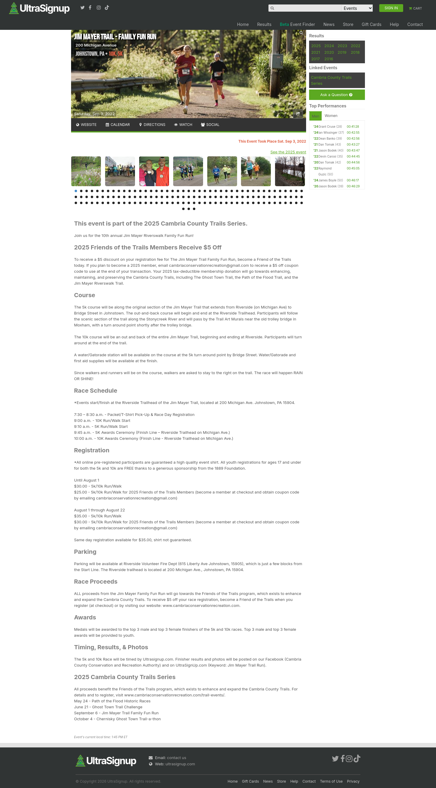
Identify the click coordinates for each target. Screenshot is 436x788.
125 (280, 203)
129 (301, 203)
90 (92, 203)
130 (183, 209)
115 (226, 203)
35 (258, 191)
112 (210, 203)
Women (331, 115)
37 (269, 191)
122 (264, 203)
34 (253, 191)
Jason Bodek (327, 150)
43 (301, 191)
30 (232, 191)
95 (119, 203)
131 (189, 209)
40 (285, 191)
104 (167, 203)
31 (237, 191)
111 (205, 203)
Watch (183, 124)
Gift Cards (371, 24)
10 (124, 191)
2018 (355, 52)
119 (248, 203)
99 (140, 203)
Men (315, 116)
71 (221, 197)
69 (210, 197)
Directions (151, 124)
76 (248, 197)
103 (162, 203)
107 (183, 203)
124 (275, 203)
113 (215, 203)
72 (226, 197)
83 (285, 197)
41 (291, 191)
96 (124, 203)
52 (119, 197)
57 (146, 197)
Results (264, 24)
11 (129, 191)
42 (296, 191)
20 (178, 191)
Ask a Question (336, 95)
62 (172, 197)
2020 (329, 52)
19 (172, 191)
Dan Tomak (326, 144)
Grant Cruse (326, 126)
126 (285, 203)
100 (146, 203)
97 (129, 203)
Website (86, 124)
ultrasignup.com (180, 763)
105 (172, 203)
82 (280, 197)
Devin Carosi (327, 156)
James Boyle (327, 180)
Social (210, 124)
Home (243, 24)
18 (167, 191)
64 (183, 197)
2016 (328, 58)
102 (156, 203)
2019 (342, 52)
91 (97, 203)
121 (258, 203)
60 (162, 197)
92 (103, 203)
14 (146, 191)
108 (189, 203)
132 (194, 209)
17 (162, 191)
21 (183, 191)
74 (237, 197)
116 (232, 203)
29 (226, 191)
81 (275, 197)
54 (129, 197)
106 (178, 203)
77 (253, 197)
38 (275, 191)
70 (215, 197)
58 (151, 197)
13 (140, 191)
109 (194, 203)
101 (151, 203)
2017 (315, 58)
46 (86, 197)
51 (113, 197)
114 (221, 203)
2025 (316, 45)
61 (167, 197)
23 (194, 191)
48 (97, 197)
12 (135, 191)
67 (199, 197)
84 (291, 197)
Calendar (117, 124)
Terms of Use (331, 781)
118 (242, 203)
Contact (415, 24)
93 (108, 203)
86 (301, 197)
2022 (355, 45)
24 (199, 191)
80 (269, 197)
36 (264, 191)
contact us (176, 757)
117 (237, 203)
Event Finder (297, 24)
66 (194, 197)
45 (81, 197)
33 (248, 191)
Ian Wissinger (327, 132)
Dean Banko (326, 138)
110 (199, 203)
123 (269, 203)
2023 (342, 45)
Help (394, 24)
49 (103, 197)
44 (76, 197)
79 (264, 197)
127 (291, 203)
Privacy (353, 781)
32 (242, 191)
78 (258, 197)
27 (215, 191)
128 (296, 203)
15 (151, 191)
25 (205, 191)
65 (189, 197)
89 (86, 203)
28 (221, 191)
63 (178, 197)
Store (348, 24)
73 (232, 197)
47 (92, 197)
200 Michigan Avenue (96, 45)
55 (135, 197)
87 (76, 203)
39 (280, 191)
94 (113, 203)
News (328, 24)
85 (296, 197)
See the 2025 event (288, 151)
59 (156, 197)
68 (205, 197)
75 (242, 197)
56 (140, 197)
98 (135, 203)
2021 (315, 52)
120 (253, 203)
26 (210, 191)
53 (124, 197)
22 (189, 191)
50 (108, 197)
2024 (329, 45)
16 (156, 191)
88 (81, 203)
